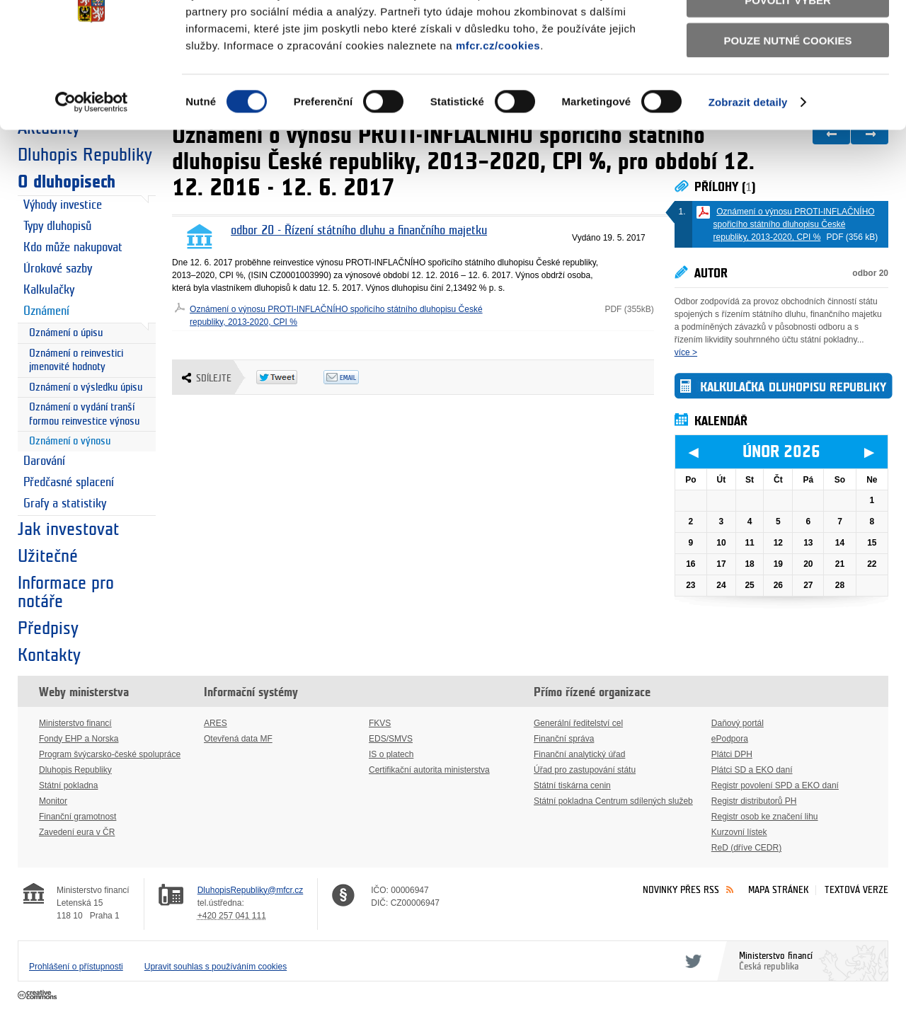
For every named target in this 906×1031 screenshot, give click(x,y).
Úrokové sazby (57, 269)
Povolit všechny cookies (787, 34)
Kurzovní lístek (739, 832)
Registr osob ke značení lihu (764, 817)
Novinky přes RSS (681, 889)
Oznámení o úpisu (66, 333)
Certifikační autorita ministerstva (429, 770)
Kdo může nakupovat (72, 247)
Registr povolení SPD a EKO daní (775, 785)
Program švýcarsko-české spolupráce (109, 754)
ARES (215, 723)
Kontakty (49, 655)
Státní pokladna (68, 785)
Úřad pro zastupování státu (585, 770)
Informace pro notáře (66, 592)
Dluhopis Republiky (75, 770)
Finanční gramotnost (77, 817)
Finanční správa (564, 739)
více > (686, 352)
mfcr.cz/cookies (498, 119)
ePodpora (729, 739)
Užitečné (48, 556)
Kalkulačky (48, 290)
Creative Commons (38, 996)
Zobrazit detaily (748, 177)
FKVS (380, 723)
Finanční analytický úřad (579, 754)
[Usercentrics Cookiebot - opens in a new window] (92, 177)
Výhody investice (62, 205)
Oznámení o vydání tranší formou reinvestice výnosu (84, 414)
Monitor (53, 801)
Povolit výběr (788, 75)
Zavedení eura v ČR (77, 832)
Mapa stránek (778, 889)
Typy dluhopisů (57, 226)
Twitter (691, 961)
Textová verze (856, 889)
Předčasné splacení (68, 482)
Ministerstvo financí (75, 723)
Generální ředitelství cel (578, 723)
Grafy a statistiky (64, 503)
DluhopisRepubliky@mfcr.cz (250, 890)
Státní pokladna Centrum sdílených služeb (613, 801)
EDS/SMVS (391, 739)
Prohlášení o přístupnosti (76, 967)
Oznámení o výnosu (69, 441)
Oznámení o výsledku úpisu (85, 387)
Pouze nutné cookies (788, 114)
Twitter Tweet (289, 377)
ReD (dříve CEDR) (746, 848)
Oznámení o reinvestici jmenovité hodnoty (76, 360)
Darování (44, 461)
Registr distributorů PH (754, 801)
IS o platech (391, 754)
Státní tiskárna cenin (572, 785)
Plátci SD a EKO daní (752, 770)
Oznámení (46, 311)
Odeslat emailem (357, 377)
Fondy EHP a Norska (79, 739)
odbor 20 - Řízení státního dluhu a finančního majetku (359, 230)
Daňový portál (737, 723)
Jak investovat (68, 529)
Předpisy (48, 628)
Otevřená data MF (238, 739)
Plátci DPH (731, 754)
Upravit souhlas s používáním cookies (215, 967)
